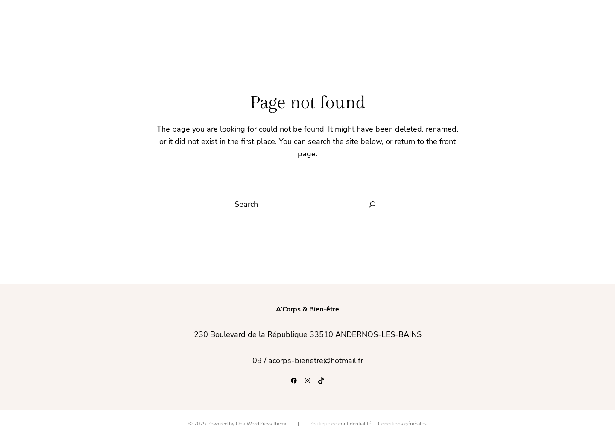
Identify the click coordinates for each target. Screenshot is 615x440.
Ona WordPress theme (261, 423)
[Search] (373, 204)
